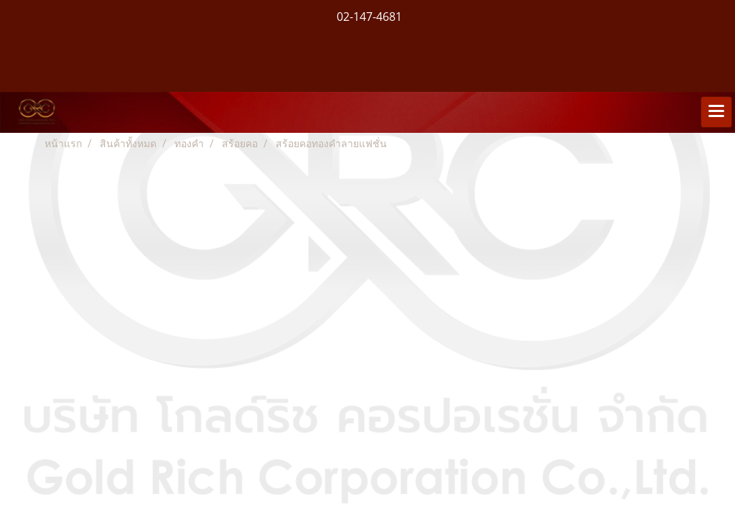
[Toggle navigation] (716, 112)
